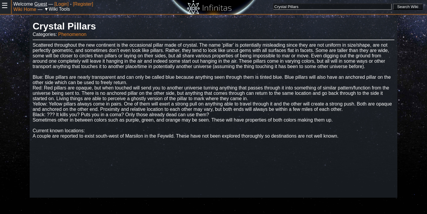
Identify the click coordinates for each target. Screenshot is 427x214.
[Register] (83, 4)
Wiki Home (24, 9)
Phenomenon (72, 34)
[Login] (61, 4)
